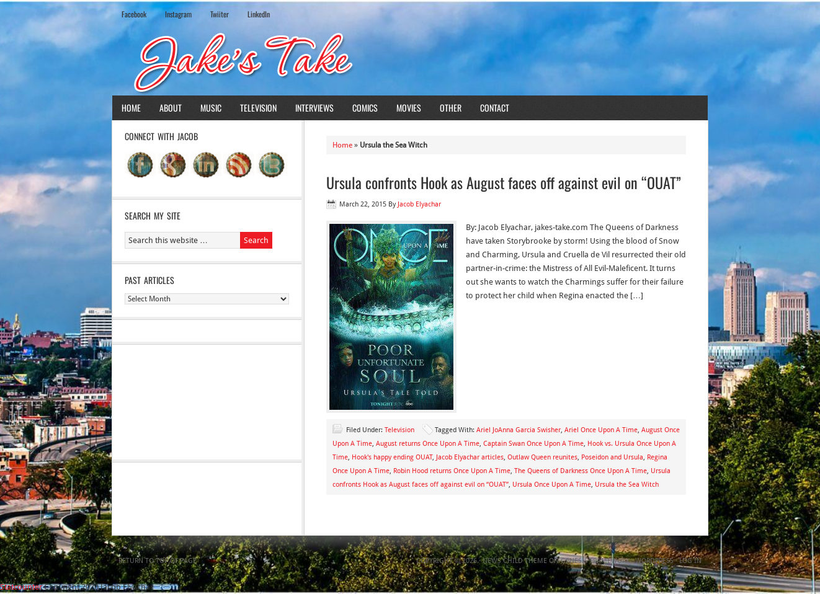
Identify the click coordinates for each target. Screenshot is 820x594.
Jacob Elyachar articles (470, 457)
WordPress (654, 561)
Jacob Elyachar (419, 204)
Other (450, 107)
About (170, 107)
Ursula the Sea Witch (627, 485)
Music (210, 107)
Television (258, 107)
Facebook (134, 14)
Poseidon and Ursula (612, 457)
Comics (365, 107)
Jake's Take (410, 61)
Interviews (314, 107)
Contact (494, 107)
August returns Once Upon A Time (427, 444)
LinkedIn (258, 14)
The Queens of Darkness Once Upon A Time (580, 471)
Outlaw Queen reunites (542, 457)
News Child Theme (515, 561)
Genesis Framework (595, 561)
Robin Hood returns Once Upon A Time (451, 471)
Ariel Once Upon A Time (601, 430)
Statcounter (21, 587)
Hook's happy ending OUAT (392, 457)
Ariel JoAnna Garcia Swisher (518, 430)
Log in (690, 561)
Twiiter (219, 14)
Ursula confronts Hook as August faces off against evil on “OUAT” (503, 182)
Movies (408, 107)
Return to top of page (157, 561)
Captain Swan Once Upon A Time (533, 444)
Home (131, 107)
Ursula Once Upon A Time (551, 485)
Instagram (178, 14)
